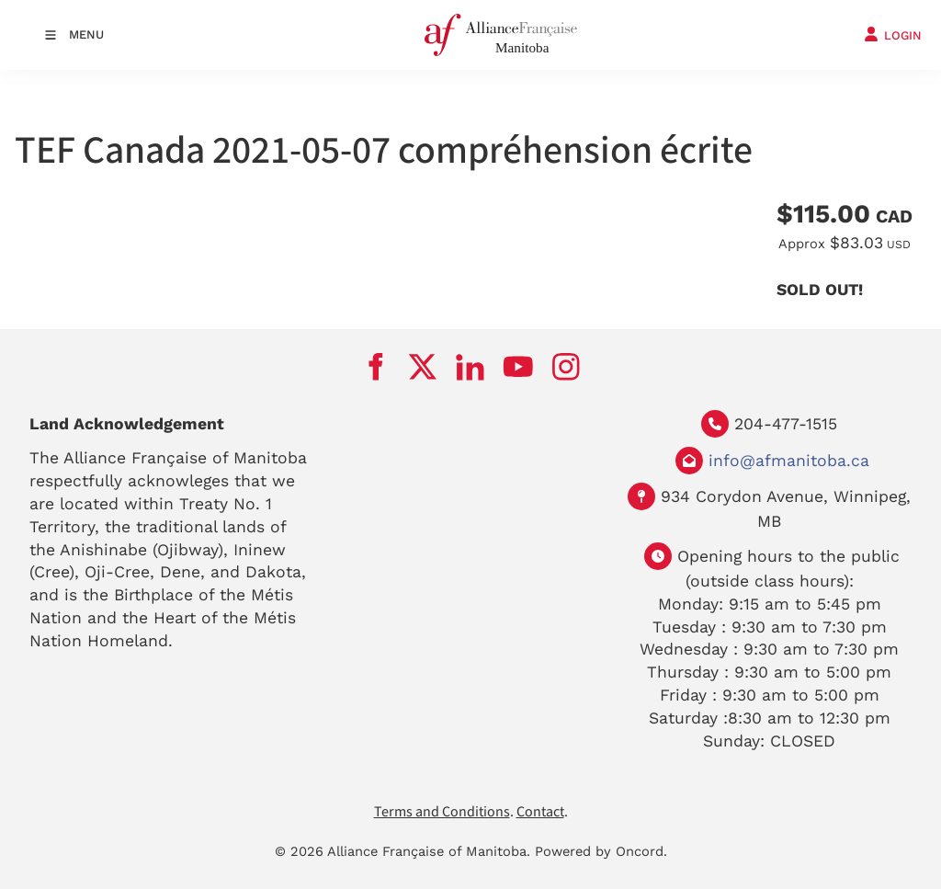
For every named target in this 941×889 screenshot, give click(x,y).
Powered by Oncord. (601, 851)
